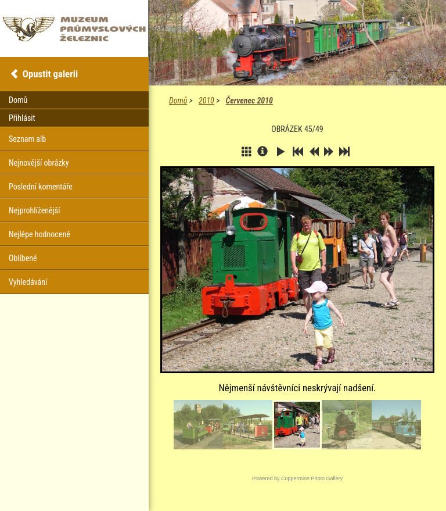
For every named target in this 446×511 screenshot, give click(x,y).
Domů (178, 100)
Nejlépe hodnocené (39, 234)
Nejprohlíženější (34, 210)
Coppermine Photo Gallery (312, 478)
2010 (206, 100)
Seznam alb (27, 139)
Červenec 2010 (248, 100)
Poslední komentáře (41, 186)
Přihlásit (22, 118)
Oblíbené (23, 258)
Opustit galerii (50, 74)
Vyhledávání (28, 282)
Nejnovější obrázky (39, 162)
